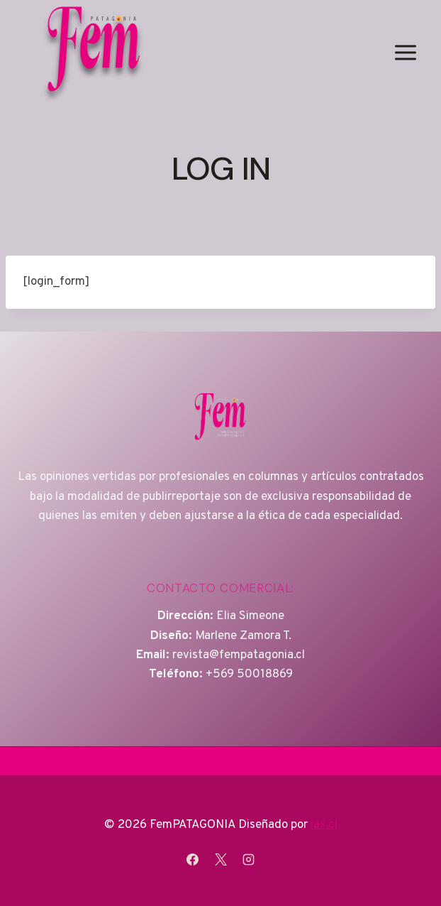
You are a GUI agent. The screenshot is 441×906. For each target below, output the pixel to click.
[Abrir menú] (405, 52)
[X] (220, 859)
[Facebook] (193, 859)
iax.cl (324, 825)
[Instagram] (248, 859)
